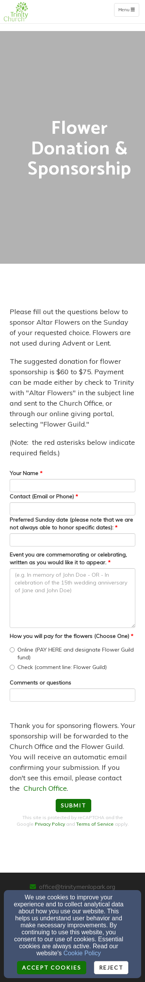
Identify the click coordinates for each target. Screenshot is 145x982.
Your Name (24, 473)
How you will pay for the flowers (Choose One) (69, 636)
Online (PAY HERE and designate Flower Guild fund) (72, 653)
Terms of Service (95, 824)
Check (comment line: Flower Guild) (58, 667)
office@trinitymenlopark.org (77, 886)
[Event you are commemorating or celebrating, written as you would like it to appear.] (72, 598)
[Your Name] (72, 485)
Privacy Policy (50, 824)
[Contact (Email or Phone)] (72, 508)
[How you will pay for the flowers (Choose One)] (12, 649)
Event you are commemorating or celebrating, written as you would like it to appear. (68, 558)
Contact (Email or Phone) (42, 496)
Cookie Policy (82, 953)
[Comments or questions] (72, 695)
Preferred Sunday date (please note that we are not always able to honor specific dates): (71, 523)
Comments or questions (40, 682)
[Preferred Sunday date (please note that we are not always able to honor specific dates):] (72, 539)
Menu (128, 10)
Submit (73, 805)
